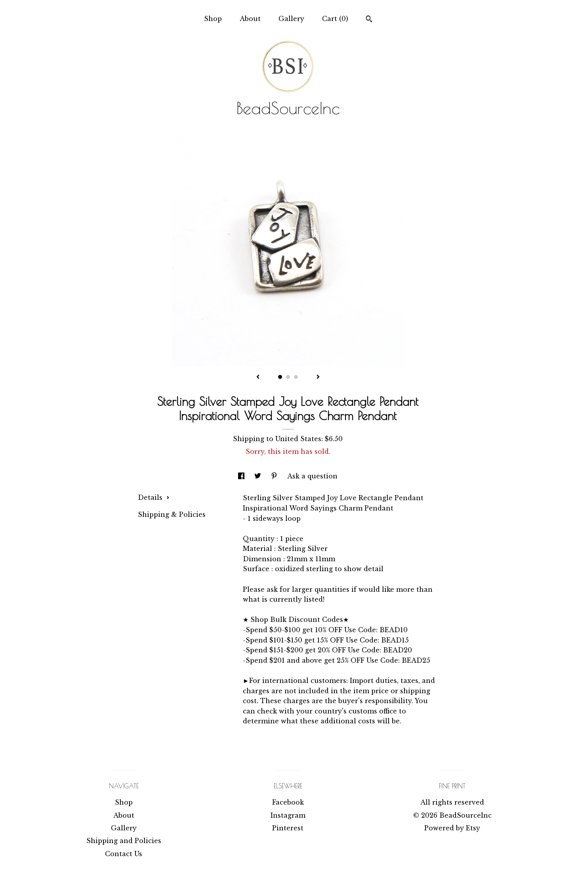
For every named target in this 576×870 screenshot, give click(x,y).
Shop (213, 19)
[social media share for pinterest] (275, 476)
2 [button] (288, 377)
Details (154, 497)
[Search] (369, 19)
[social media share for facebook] (242, 476)
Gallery (291, 19)
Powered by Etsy (452, 828)
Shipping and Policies (123, 841)
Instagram (288, 815)
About (250, 19)
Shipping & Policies (172, 514)
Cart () (335, 19)
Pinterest (287, 828)
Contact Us (123, 854)
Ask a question (312, 476)
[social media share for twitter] (258, 476)
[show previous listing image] (258, 377)
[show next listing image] (318, 377)
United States (298, 439)
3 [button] (296, 377)
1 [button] (280, 377)
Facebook (288, 802)
